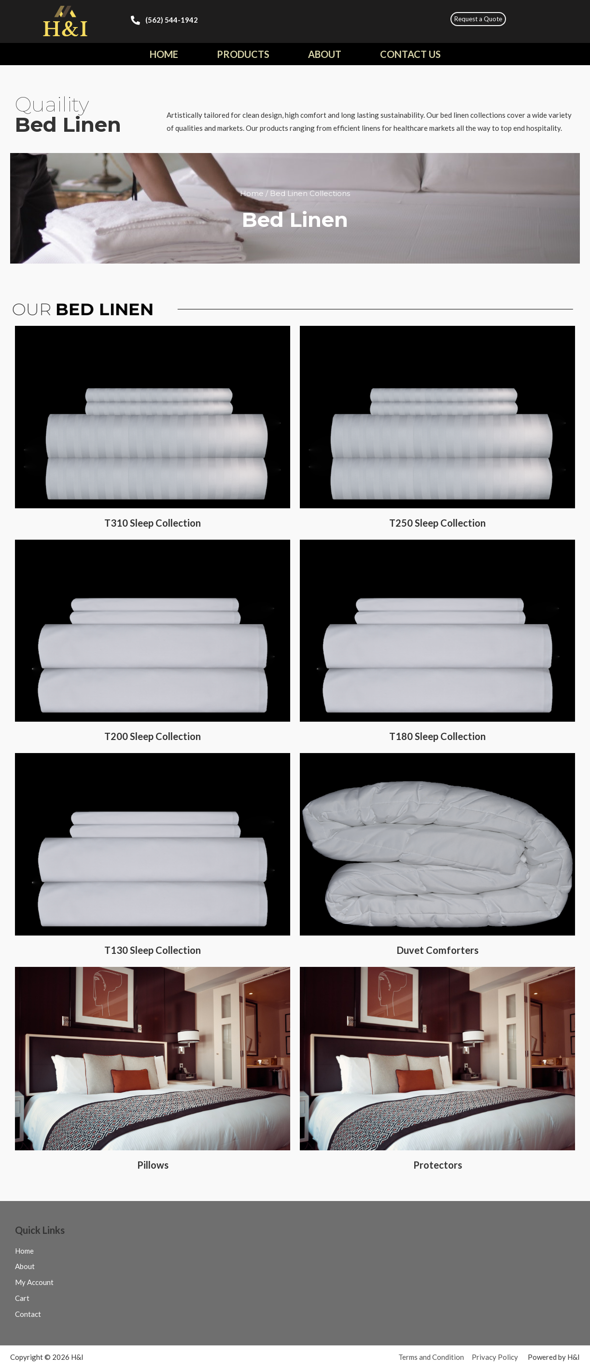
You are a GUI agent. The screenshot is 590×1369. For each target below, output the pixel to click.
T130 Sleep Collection (152, 950)
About (324, 54)
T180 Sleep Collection (437, 736)
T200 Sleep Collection (152, 736)
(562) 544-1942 (171, 19)
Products (243, 54)
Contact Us (410, 54)
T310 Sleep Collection (152, 523)
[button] (478, 19)
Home (164, 54)
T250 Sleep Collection (437, 523)
